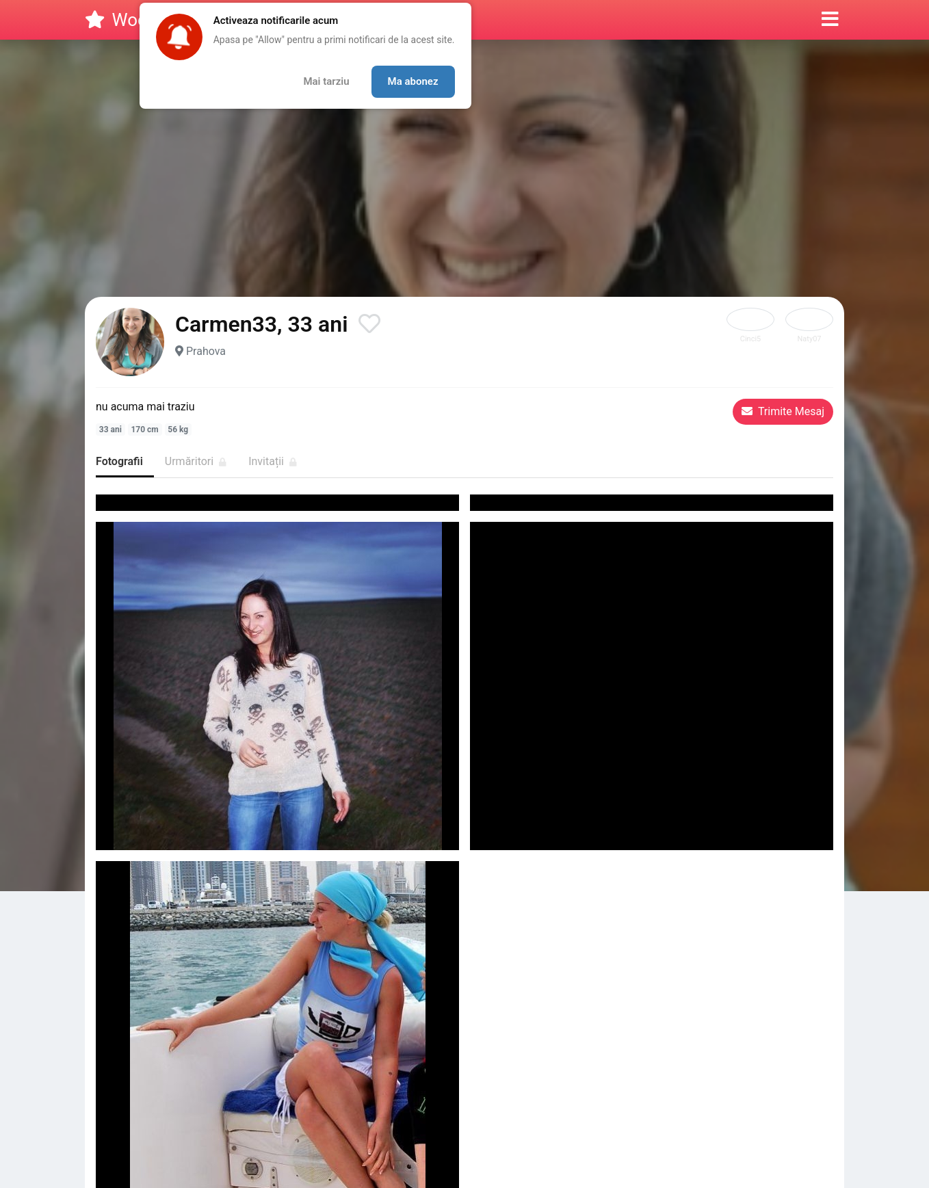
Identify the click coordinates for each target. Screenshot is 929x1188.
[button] (830, 20)
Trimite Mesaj (783, 411)
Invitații (272, 461)
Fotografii (119, 461)
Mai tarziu (326, 81)
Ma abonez (413, 81)
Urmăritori (195, 461)
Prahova (206, 351)
